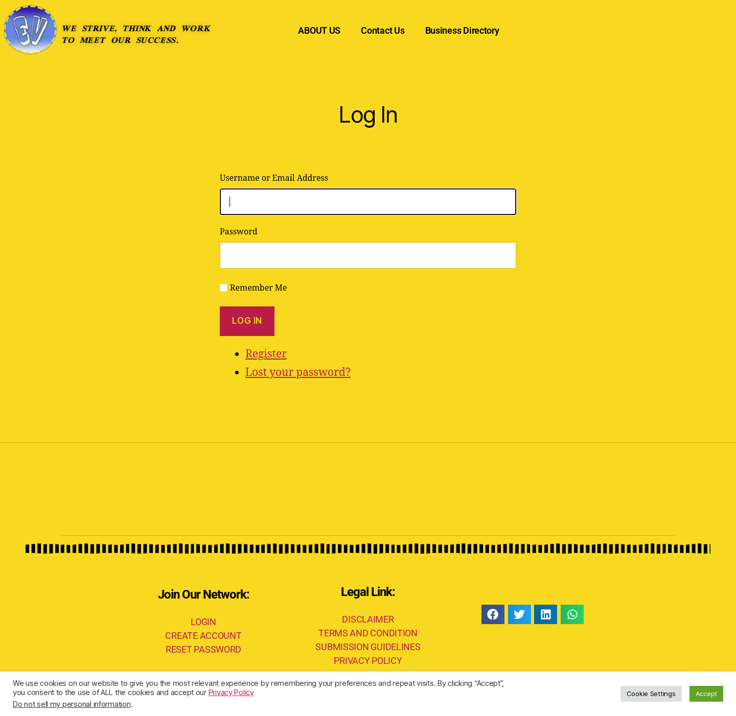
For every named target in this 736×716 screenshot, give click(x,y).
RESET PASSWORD (203, 649)
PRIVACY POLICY (368, 660)
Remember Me (258, 288)
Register (266, 354)
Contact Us (382, 30)
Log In (247, 321)
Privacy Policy (231, 692)
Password (239, 232)
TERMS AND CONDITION (368, 633)
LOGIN (203, 621)
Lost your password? (298, 372)
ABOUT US (319, 30)
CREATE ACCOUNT (203, 635)
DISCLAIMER (368, 619)
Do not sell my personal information (72, 704)
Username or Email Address (274, 178)
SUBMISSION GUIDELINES (367, 646)
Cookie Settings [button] (651, 693)
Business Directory (462, 30)
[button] (492, 614)
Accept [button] (706, 693)
